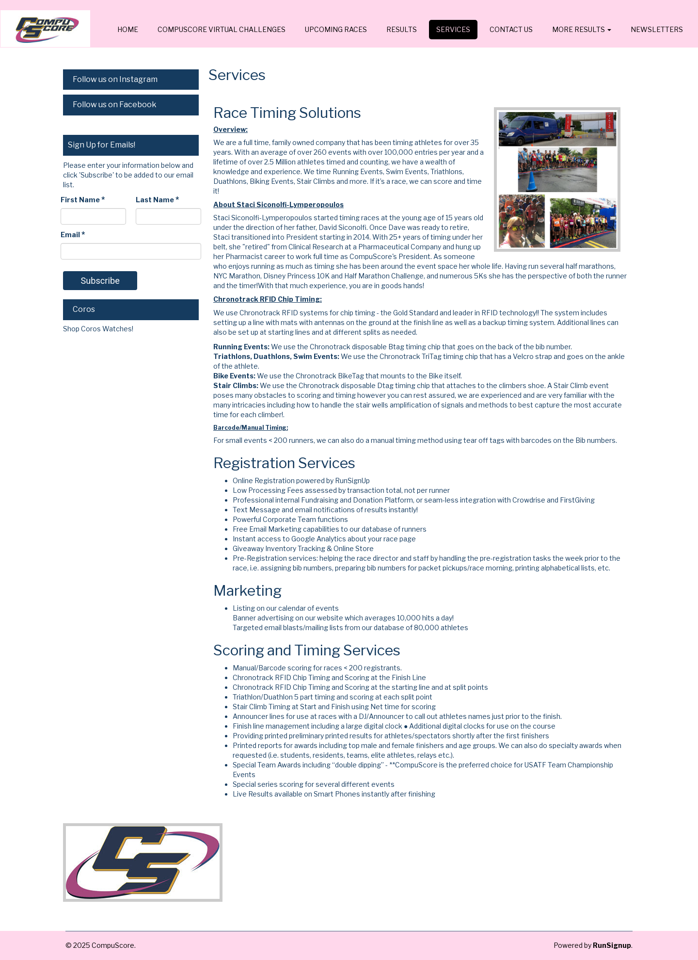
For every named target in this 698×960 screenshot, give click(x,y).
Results (401, 29)
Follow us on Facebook (115, 104)
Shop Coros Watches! (99, 329)
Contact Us (511, 29)
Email (73, 234)
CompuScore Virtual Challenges (222, 29)
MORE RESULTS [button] (581, 29)
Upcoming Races (336, 29)
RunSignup (612, 945)
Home (127, 29)
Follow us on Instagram (115, 79)
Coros (84, 309)
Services (453, 29)
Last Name (157, 199)
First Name (83, 199)
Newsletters (657, 29)
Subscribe (99, 281)
